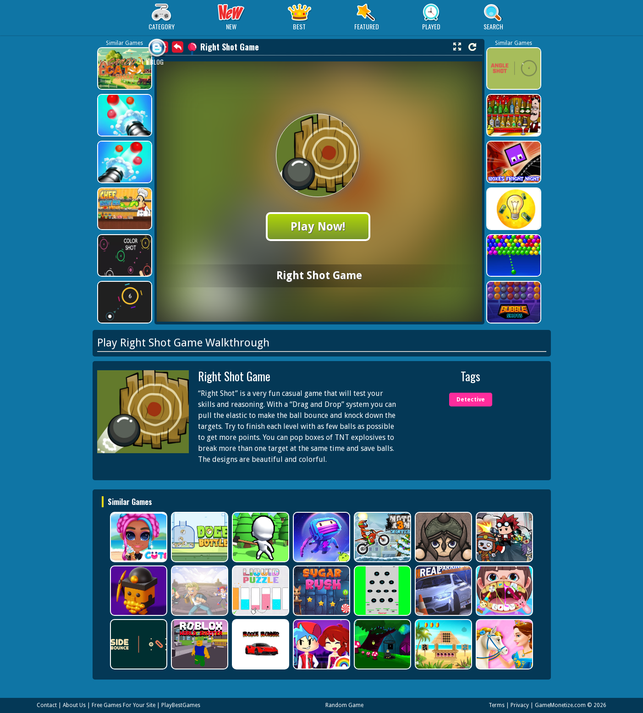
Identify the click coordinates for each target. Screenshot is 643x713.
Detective (470, 399)
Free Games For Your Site (123, 705)
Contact (47, 705)
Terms (497, 705)
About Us (74, 705)
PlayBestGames (180, 705)
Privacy (520, 705)
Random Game (344, 705)
